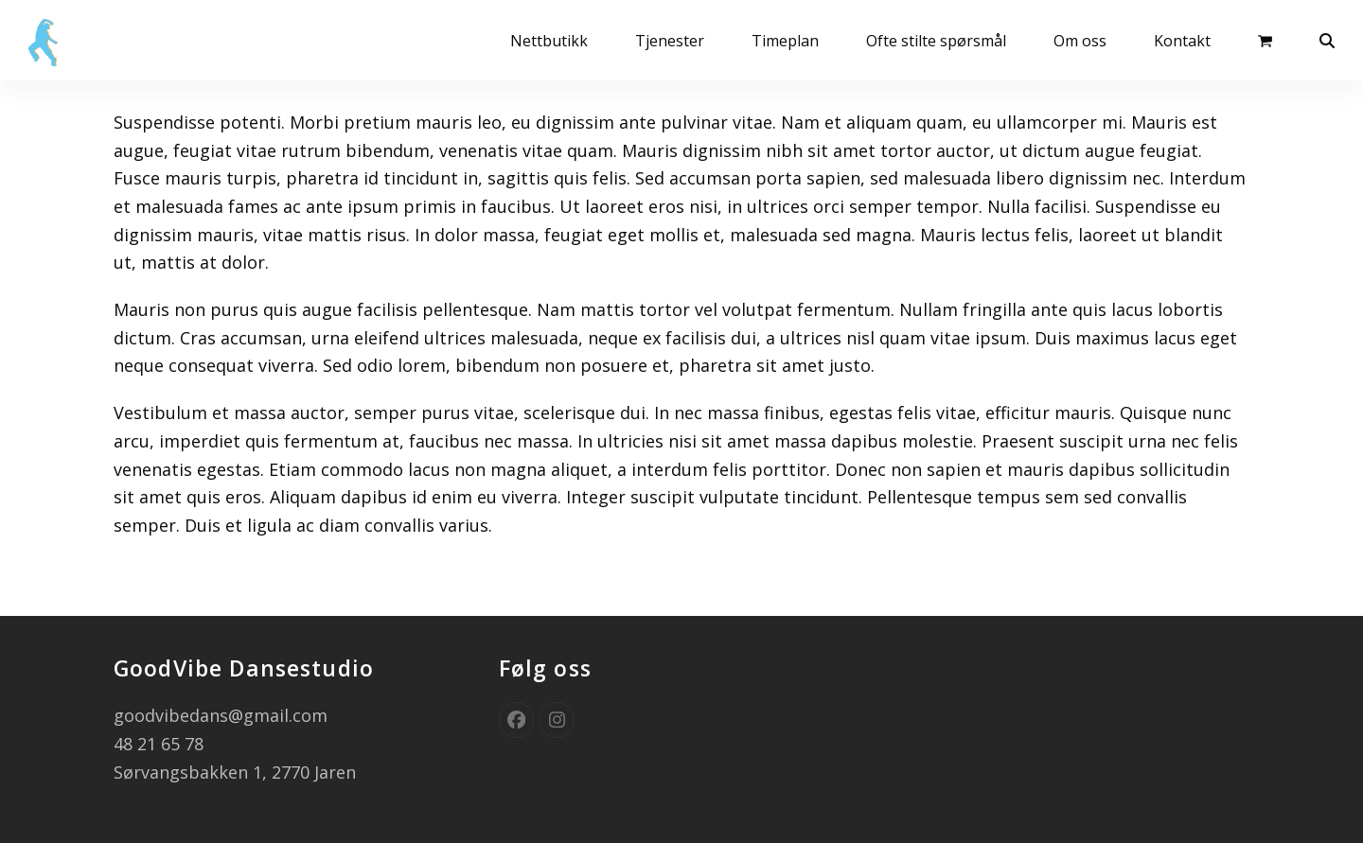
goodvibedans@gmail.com (220, 715)
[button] (1265, 39)
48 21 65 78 (159, 743)
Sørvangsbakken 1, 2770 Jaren (235, 772)
